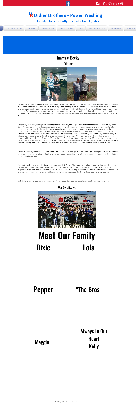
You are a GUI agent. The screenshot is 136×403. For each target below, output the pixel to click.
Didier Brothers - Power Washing (68, 15)
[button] (67, 209)
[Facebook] (68, 3)
